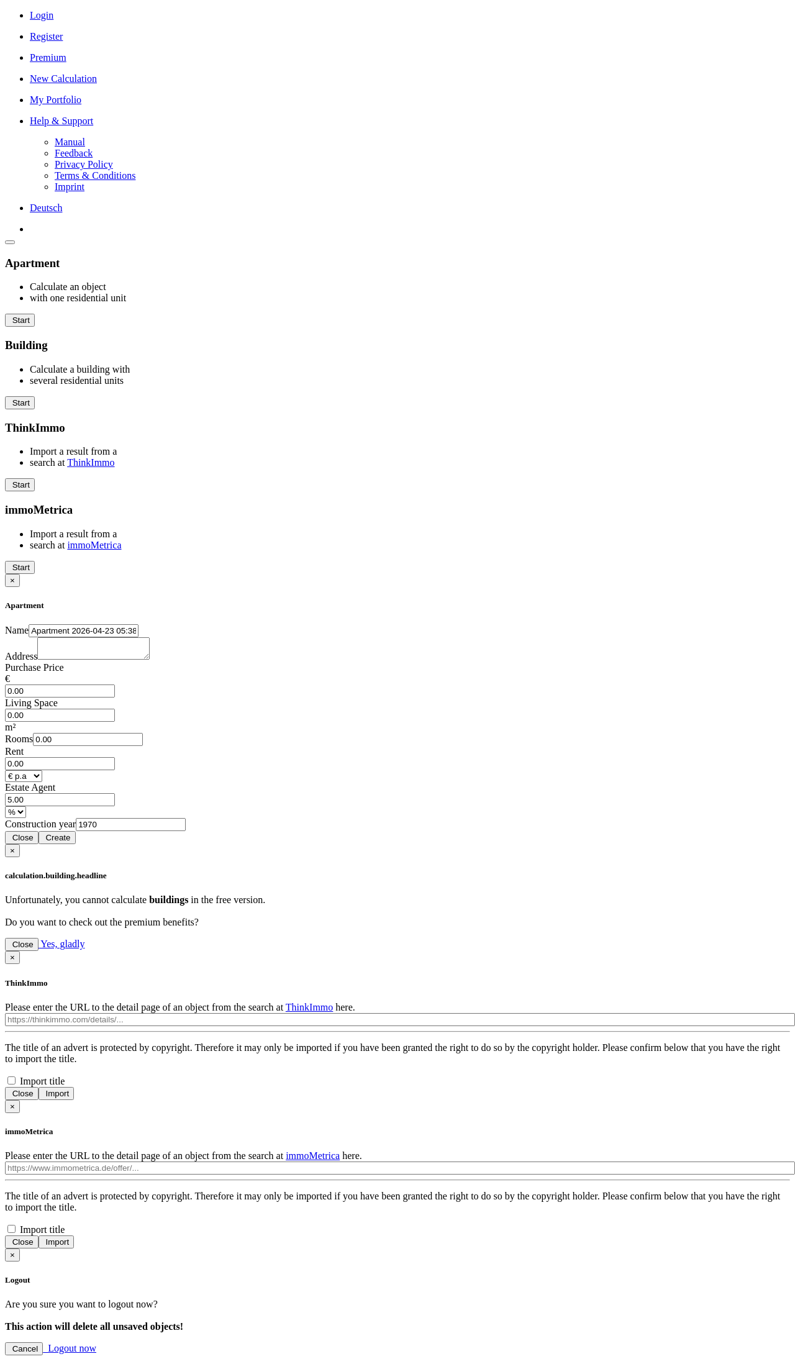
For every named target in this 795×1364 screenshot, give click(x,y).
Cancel (24, 1352)
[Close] (12, 580)
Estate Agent (30, 791)
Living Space (31, 706)
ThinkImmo (90, 462)
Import (56, 1097)
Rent (14, 755)
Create (57, 841)
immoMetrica (94, 545)
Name (17, 630)
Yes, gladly (62, 947)
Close (22, 841)
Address (21, 660)
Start (20, 320)
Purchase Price (34, 671)
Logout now (69, 1352)
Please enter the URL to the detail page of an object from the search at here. (180, 1011)
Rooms (19, 742)
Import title (42, 1085)
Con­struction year (40, 827)
